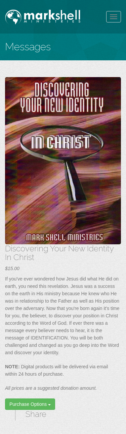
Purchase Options (30, 404)
